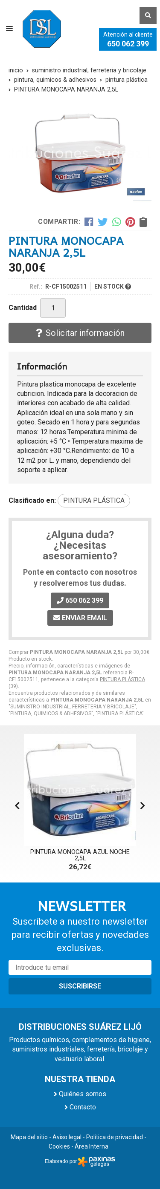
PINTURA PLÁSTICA (122, 679)
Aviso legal (66, 1137)
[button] (142, 806)
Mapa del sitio (29, 1137)
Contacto (83, 1107)
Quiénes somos (82, 1094)
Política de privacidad (114, 1137)
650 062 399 (128, 43)
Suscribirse (80, 986)
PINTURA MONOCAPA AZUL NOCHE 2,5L (80, 855)
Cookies (59, 1146)
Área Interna (91, 1146)
